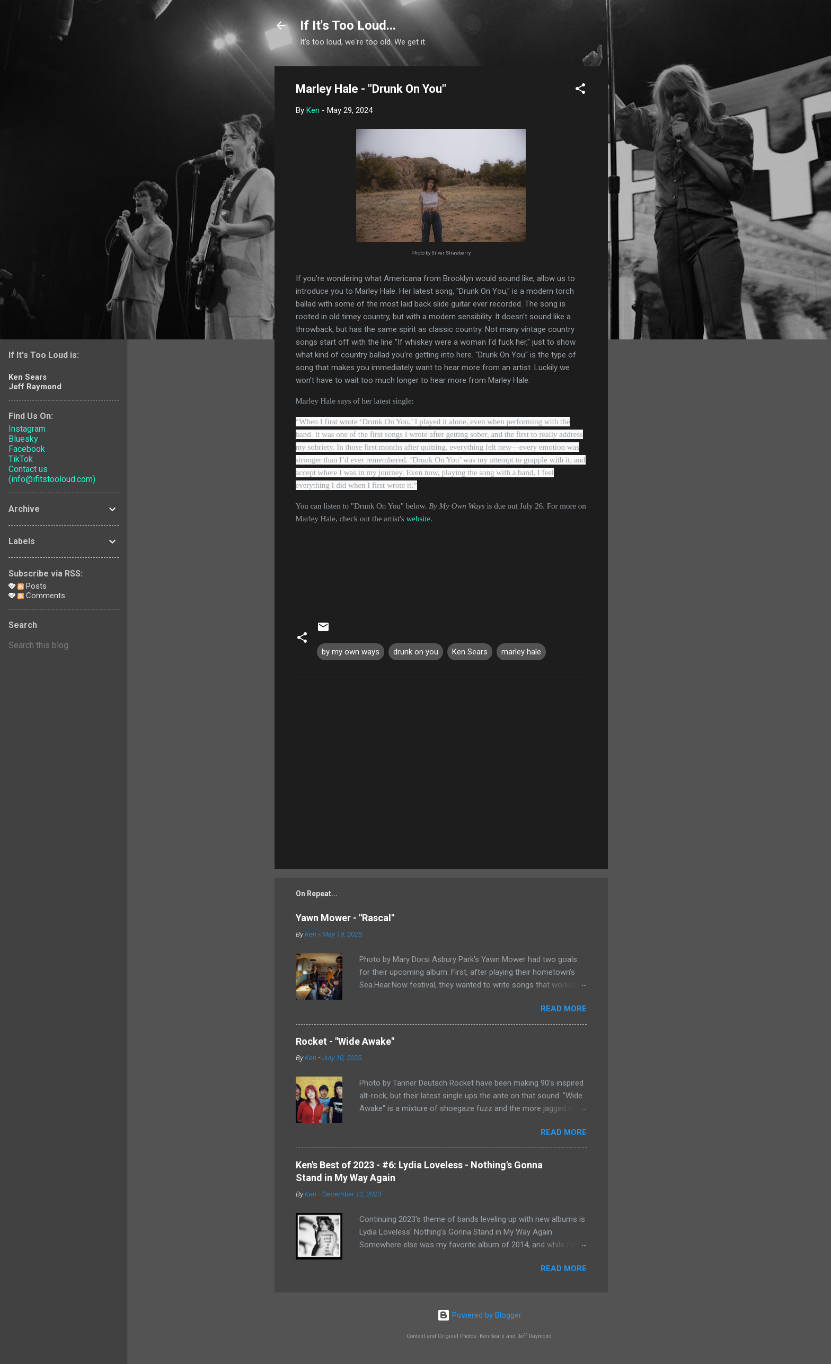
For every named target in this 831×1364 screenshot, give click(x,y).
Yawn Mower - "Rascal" (345, 917)
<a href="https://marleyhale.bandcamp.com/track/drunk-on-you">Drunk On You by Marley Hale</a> (441, 565)
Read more (564, 1008)
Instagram (27, 429)
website (418, 518)
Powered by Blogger (479, 1315)
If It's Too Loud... (348, 25)
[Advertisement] (650, 225)
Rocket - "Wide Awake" (345, 1041)
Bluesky (23, 439)
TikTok (20, 459)
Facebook (26, 449)
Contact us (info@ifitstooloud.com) (51, 474)
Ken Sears (470, 652)
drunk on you (415, 652)
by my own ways (350, 652)
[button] (580, 90)
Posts (32, 586)
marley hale (521, 652)
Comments (41, 595)
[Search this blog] (63, 645)
